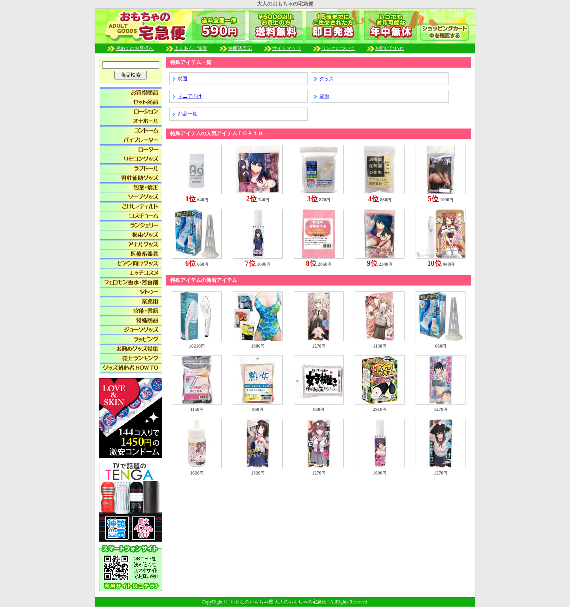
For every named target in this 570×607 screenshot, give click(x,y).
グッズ (326, 78)
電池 (324, 96)
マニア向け (190, 96)
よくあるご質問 (201, 48)
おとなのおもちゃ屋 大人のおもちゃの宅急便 (278, 602)
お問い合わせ (389, 48)
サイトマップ (286, 48)
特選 (183, 78)
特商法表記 (250, 48)
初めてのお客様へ (145, 48)
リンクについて (338, 48)
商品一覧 (187, 114)
